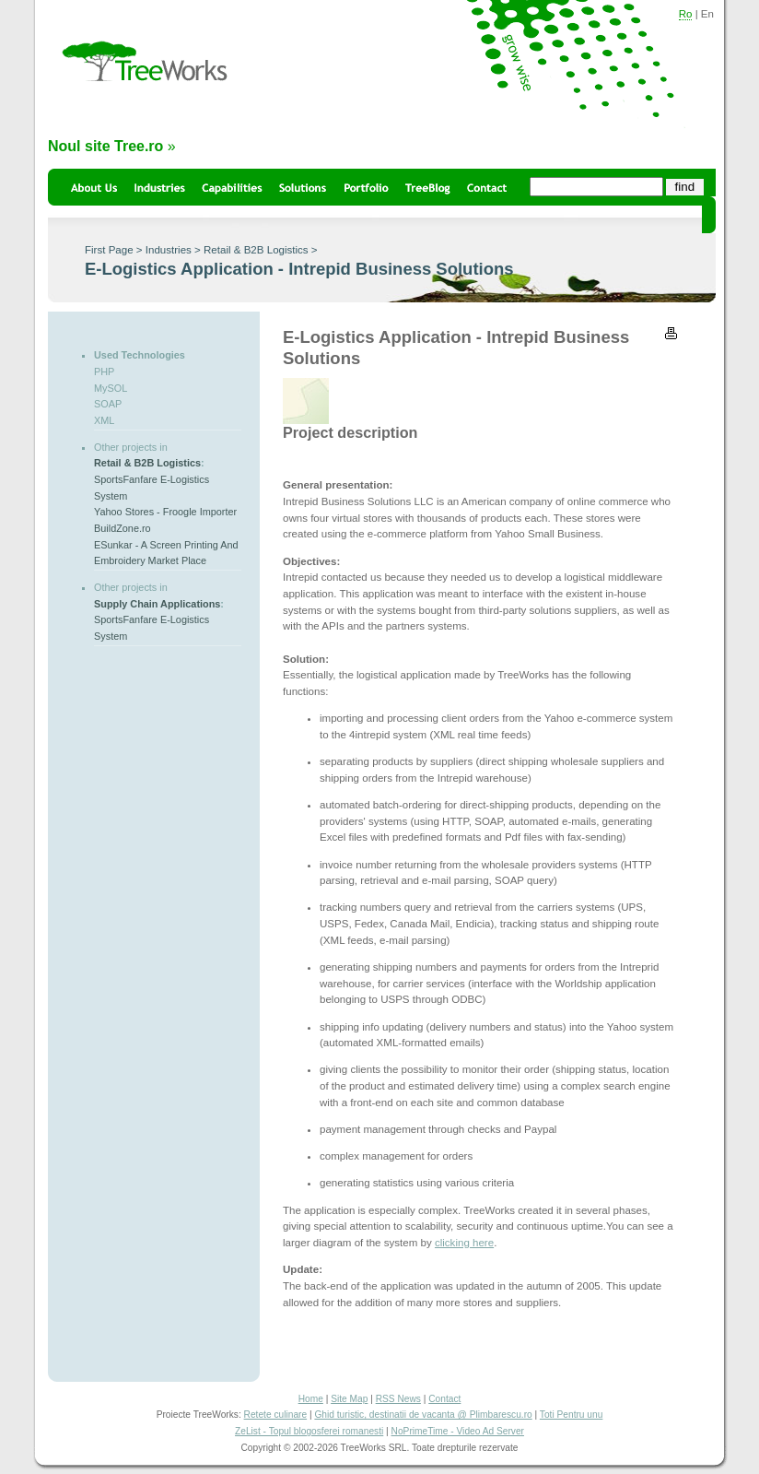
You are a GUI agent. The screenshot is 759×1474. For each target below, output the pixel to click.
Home (310, 1399)
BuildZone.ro (122, 528)
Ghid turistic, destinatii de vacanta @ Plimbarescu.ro (422, 1414)
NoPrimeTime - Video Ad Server (457, 1431)
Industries (169, 249)
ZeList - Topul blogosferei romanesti (309, 1431)
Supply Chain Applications (157, 603)
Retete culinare (276, 1414)
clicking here (464, 1242)
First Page (109, 249)
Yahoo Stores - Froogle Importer (165, 511)
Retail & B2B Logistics (256, 249)
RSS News (398, 1399)
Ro (686, 13)
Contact (444, 1399)
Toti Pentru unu (571, 1414)
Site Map (349, 1399)
